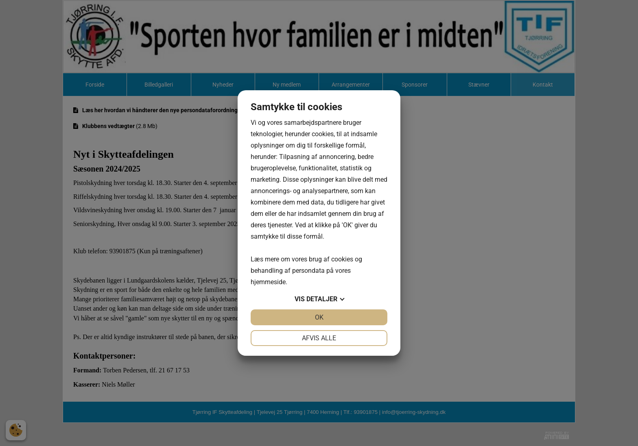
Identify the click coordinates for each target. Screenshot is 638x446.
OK (319, 317)
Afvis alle (319, 338)
